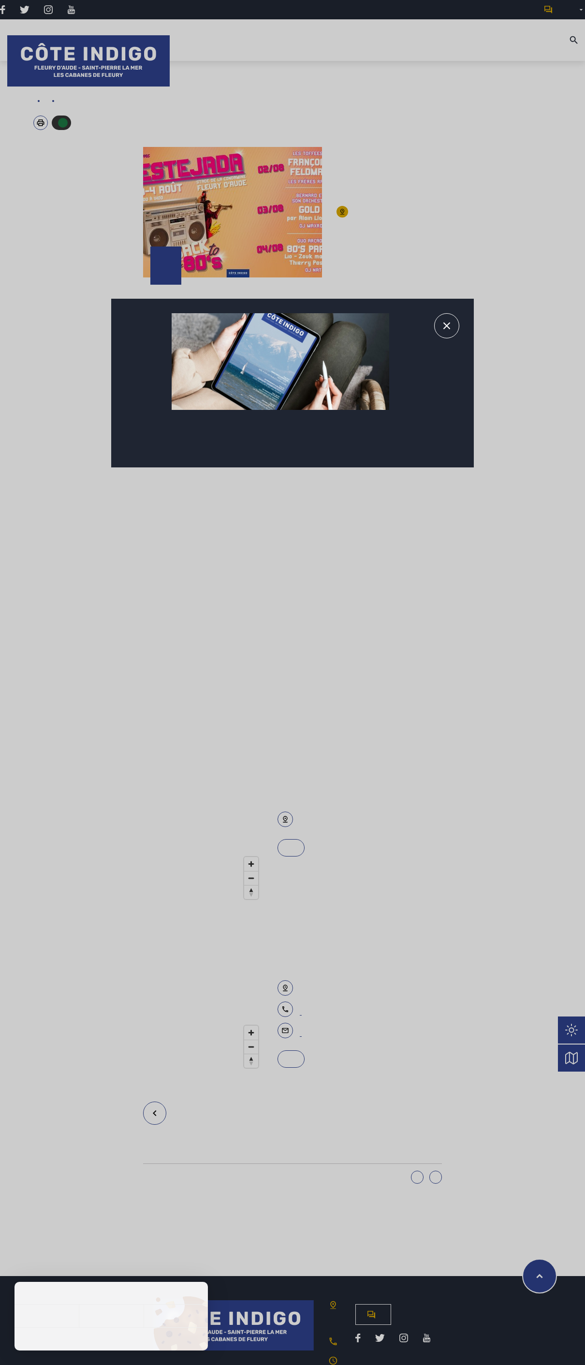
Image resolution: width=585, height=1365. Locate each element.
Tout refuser (111, 1316)
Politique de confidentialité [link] (111, 1338)
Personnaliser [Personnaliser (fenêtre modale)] (176, 1316)
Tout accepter (47, 1316)
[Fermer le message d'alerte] (446, 325)
